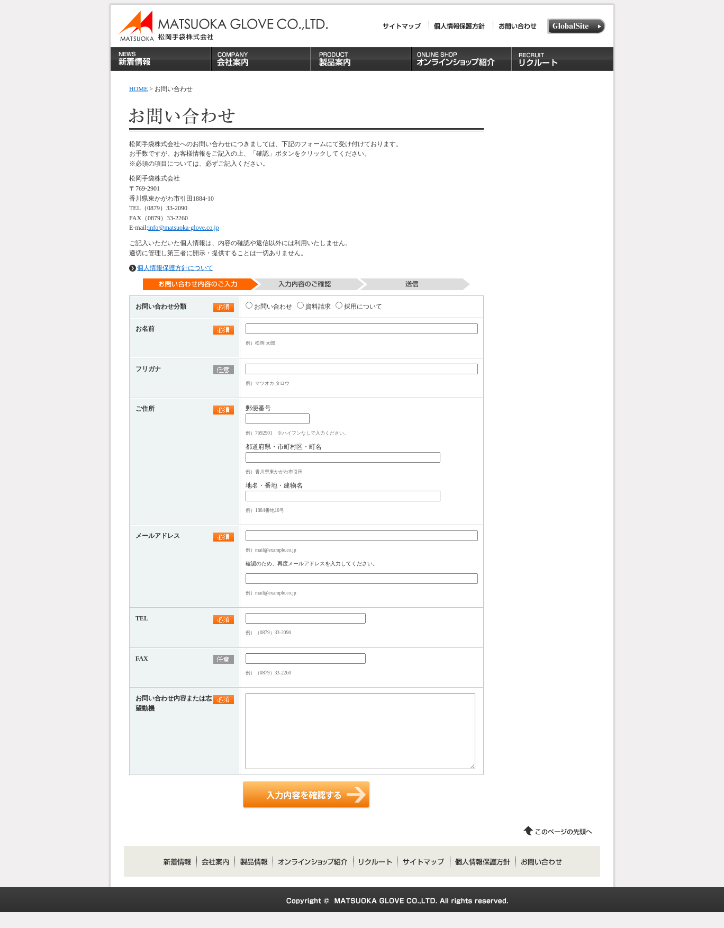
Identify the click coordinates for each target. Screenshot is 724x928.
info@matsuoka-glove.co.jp (183, 227)
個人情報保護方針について (175, 268)
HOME (138, 89)
